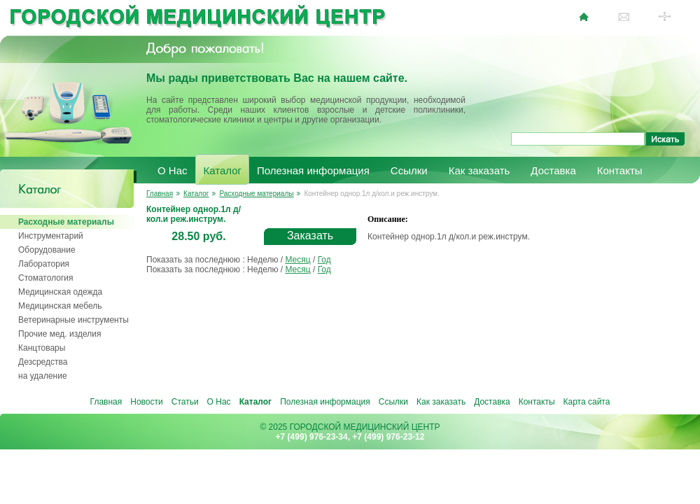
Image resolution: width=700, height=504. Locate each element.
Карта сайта (587, 402)
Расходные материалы (66, 222)
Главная (159, 193)
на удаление (42, 376)
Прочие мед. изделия (59, 334)
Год (324, 260)
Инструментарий (50, 236)
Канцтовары (41, 348)
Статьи (185, 402)
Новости (146, 402)
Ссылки (409, 170)
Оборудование (47, 250)
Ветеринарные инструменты (73, 320)
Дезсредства (42, 362)
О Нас (173, 170)
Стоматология (46, 278)
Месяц (297, 260)
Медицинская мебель (60, 306)
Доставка (553, 170)
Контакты (620, 170)
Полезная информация (313, 170)
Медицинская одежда (60, 292)
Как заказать (479, 170)
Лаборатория (43, 264)
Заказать (310, 235)
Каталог (223, 170)
